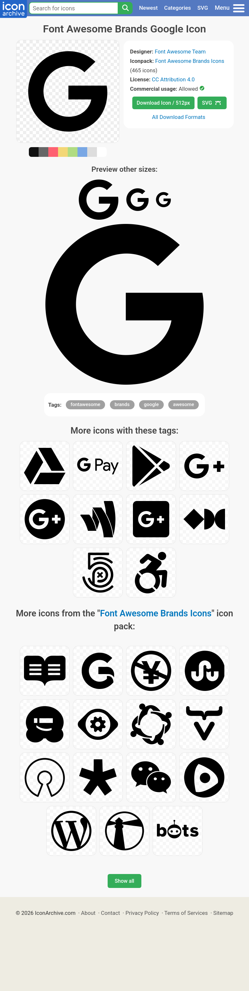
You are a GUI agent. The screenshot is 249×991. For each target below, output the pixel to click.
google (151, 404)
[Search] (125, 8)
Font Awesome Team (180, 51)
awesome (183, 404)
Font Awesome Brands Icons (189, 61)
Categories (177, 8)
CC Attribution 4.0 (173, 79)
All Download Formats (179, 117)
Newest (148, 8)
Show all (124, 881)
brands (122, 404)
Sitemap (223, 913)
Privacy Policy (142, 913)
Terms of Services (186, 913)
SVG (202, 8)
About (88, 913)
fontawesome (86, 404)
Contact (110, 913)
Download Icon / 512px (163, 103)
